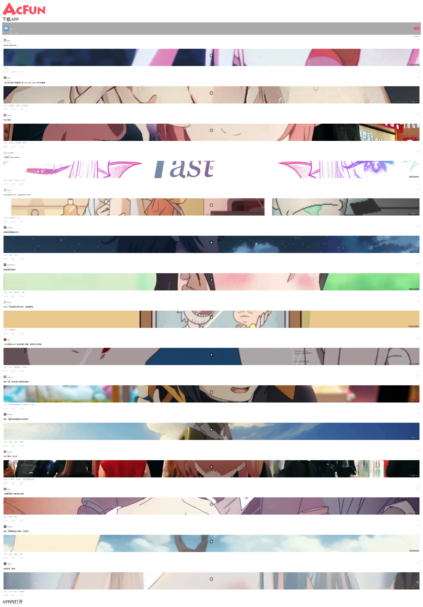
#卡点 (16, 255)
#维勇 (18, 105)
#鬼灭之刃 (17, 292)
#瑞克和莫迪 (12, 217)
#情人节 (21, 442)
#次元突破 (18, 142)
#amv (5, 68)
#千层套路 (11, 105)
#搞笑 (23, 292)
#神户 (16, 516)
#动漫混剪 (21, 591)
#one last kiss (17, 180)
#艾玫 (10, 180)
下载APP (10, 19)
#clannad (25, 367)
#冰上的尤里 (25, 105)
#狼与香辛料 (18, 367)
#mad (19, 217)
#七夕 (10, 367)
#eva (24, 180)
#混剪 (10, 255)
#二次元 (11, 142)
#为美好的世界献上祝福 (15, 404)
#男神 (10, 516)
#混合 (24, 142)
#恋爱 (16, 554)
